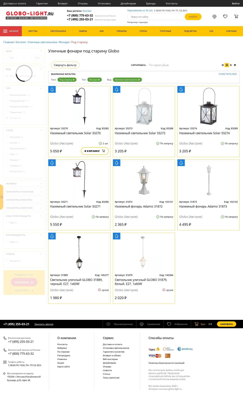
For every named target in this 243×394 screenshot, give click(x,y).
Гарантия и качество (114, 351)
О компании (66, 338)
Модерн (15, 159)
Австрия (15, 260)
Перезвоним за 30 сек (140, 10)
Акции (60, 362)
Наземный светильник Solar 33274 (204, 133)
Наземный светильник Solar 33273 (140, 133)
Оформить (226, 324)
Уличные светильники (42, 42)
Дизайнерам (128, 3)
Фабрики (62, 347)
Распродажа (63, 355)
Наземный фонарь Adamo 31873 (203, 206)
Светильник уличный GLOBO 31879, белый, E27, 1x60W (141, 282)
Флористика (17, 171)
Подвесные (17, 112)
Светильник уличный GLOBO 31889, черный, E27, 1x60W (76, 282)
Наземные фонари (21, 106)
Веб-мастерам (110, 359)
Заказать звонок (43, 324)
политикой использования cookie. (168, 379)
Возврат (63, 3)
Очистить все (228, 74)
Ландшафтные (19, 100)
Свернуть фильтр (65, 65)
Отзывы (83, 3)
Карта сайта (63, 366)
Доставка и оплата (14, 3)
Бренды (151, 3)
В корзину (95, 151)
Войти (236, 3)
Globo (14, 241)
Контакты (172, 3)
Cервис (108, 338)
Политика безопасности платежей (166, 362)
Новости (107, 370)
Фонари (64, 42)
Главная (8, 42)
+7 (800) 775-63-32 (91, 15)
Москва (87, 11)
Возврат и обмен (112, 355)
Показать (24, 282)
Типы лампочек (111, 377)
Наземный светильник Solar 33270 (75, 133)
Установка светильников (116, 347)
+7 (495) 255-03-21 (91, 19)
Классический (18, 148)
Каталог (11, 31)
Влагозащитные (20, 95)
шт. (200, 324)
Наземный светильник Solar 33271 (75, 206)
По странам (63, 351)
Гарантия (42, 3)
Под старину (67, 79)
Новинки (62, 359)
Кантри (15, 142)
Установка (104, 3)
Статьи (106, 373)
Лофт (14, 154)
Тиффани (16, 165)
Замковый (16, 137)
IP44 (13, 222)
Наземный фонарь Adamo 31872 (139, 206)
